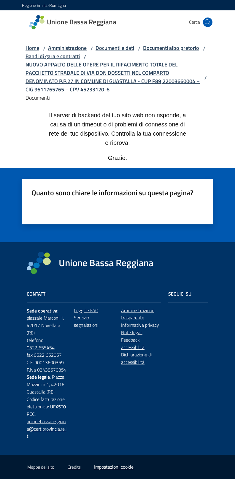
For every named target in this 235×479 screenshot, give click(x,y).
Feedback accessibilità (133, 343)
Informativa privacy (140, 325)
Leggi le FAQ (86, 310)
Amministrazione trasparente (137, 314)
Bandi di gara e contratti (53, 56)
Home (32, 48)
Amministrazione (67, 48)
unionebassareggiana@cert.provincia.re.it (46, 429)
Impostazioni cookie (114, 466)
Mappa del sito (40, 467)
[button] (207, 22)
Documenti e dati (115, 48)
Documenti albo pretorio (171, 48)
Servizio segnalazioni (86, 321)
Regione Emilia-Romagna (44, 5)
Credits (74, 467)
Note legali (131, 332)
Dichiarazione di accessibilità (136, 358)
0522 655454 (41, 347)
